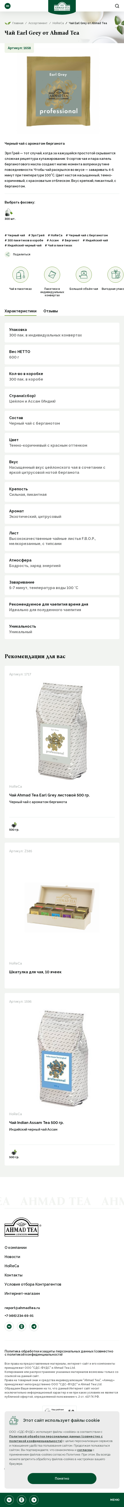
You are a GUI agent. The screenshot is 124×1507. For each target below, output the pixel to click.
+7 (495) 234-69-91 (19, 1316)
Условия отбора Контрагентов (33, 1284)
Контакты (14, 1275)
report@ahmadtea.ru (22, 1308)
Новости (12, 1257)
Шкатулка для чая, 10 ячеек (35, 972)
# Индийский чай (95, 240)
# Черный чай (15, 235)
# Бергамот (70, 240)
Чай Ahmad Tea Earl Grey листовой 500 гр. (49, 795)
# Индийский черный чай (23, 245)
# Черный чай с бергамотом (87, 235)
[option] (58, 91)
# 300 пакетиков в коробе (24, 240)
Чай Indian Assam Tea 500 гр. (36, 1122)
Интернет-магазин (22, 1293)
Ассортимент (8, 6)
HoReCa (12, 1266)
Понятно (62, 1478)
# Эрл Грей (36, 235)
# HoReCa (55, 235)
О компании (16, 1247)
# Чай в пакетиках (58, 245)
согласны (84, 1450)
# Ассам (53, 240)
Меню (114, 1499)
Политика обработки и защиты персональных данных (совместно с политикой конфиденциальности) (59, 1352)
